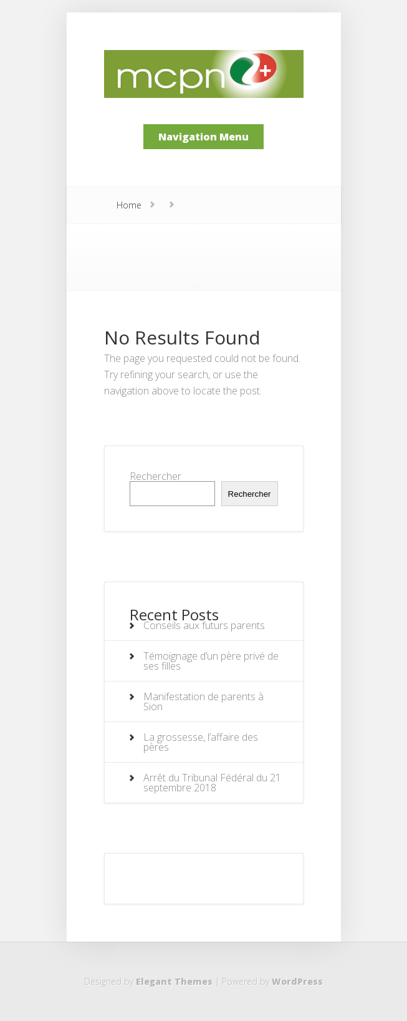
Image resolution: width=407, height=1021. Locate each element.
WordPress (297, 981)
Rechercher (155, 476)
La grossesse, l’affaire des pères (200, 742)
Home (129, 205)
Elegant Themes (174, 981)
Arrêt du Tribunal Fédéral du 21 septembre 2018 (212, 782)
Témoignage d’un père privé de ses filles (211, 661)
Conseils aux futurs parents (204, 625)
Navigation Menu (203, 137)
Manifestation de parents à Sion (203, 701)
